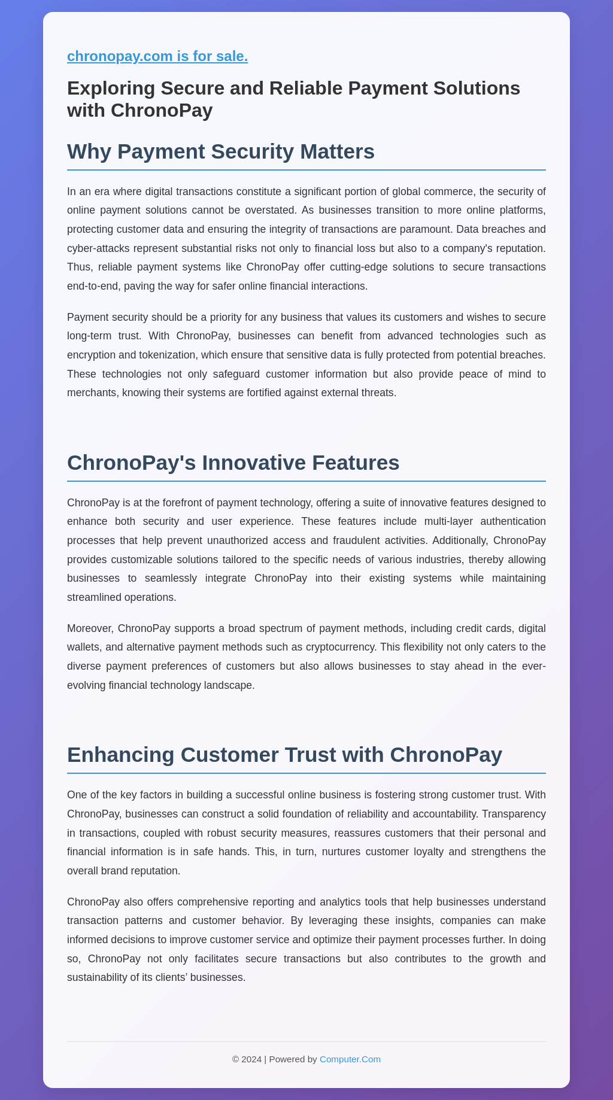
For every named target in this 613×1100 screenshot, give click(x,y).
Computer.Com (350, 1059)
